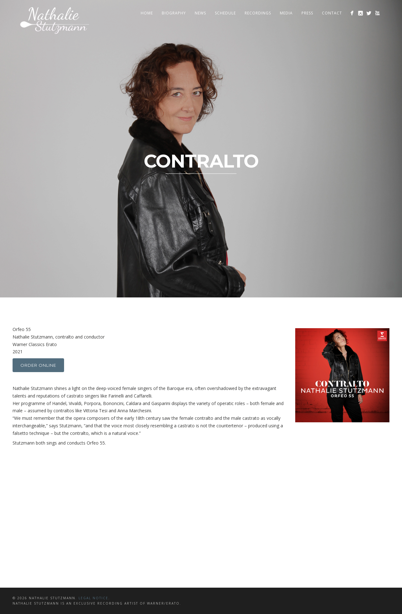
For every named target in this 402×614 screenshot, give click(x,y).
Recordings (258, 13)
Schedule (225, 13)
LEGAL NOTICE (93, 598)
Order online (38, 365)
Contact (332, 13)
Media (286, 13)
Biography (174, 13)
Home (147, 13)
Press (307, 13)
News (200, 13)
